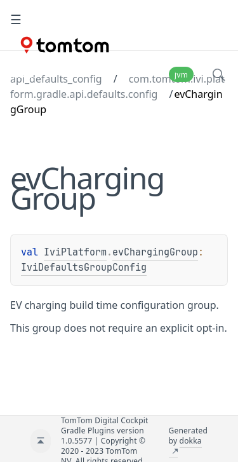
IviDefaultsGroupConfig (84, 267)
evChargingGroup (155, 252)
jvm (181, 74)
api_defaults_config (56, 79)
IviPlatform (75, 252)
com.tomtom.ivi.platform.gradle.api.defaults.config (117, 86)
